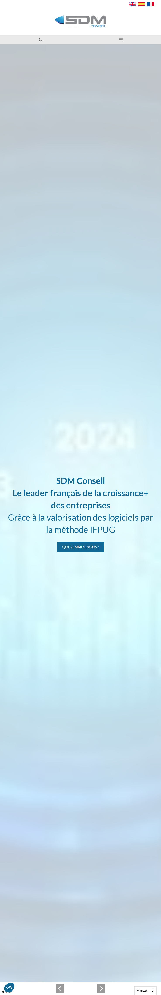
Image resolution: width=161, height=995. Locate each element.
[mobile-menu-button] (120, 39)
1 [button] (3, 992)
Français (142, 990)
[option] (80, 513)
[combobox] (145, 990)
